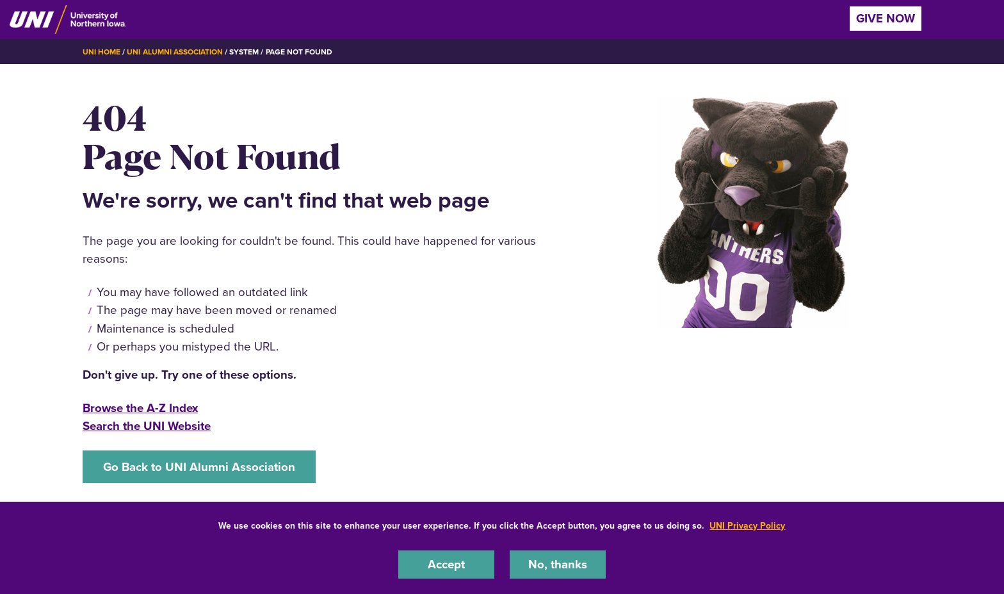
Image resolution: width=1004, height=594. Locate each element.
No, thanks (557, 564)
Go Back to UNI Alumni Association (199, 466)
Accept (446, 564)
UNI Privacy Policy (747, 525)
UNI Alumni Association (175, 52)
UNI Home (101, 52)
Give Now (885, 18)
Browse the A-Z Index (140, 408)
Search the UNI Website (147, 425)
